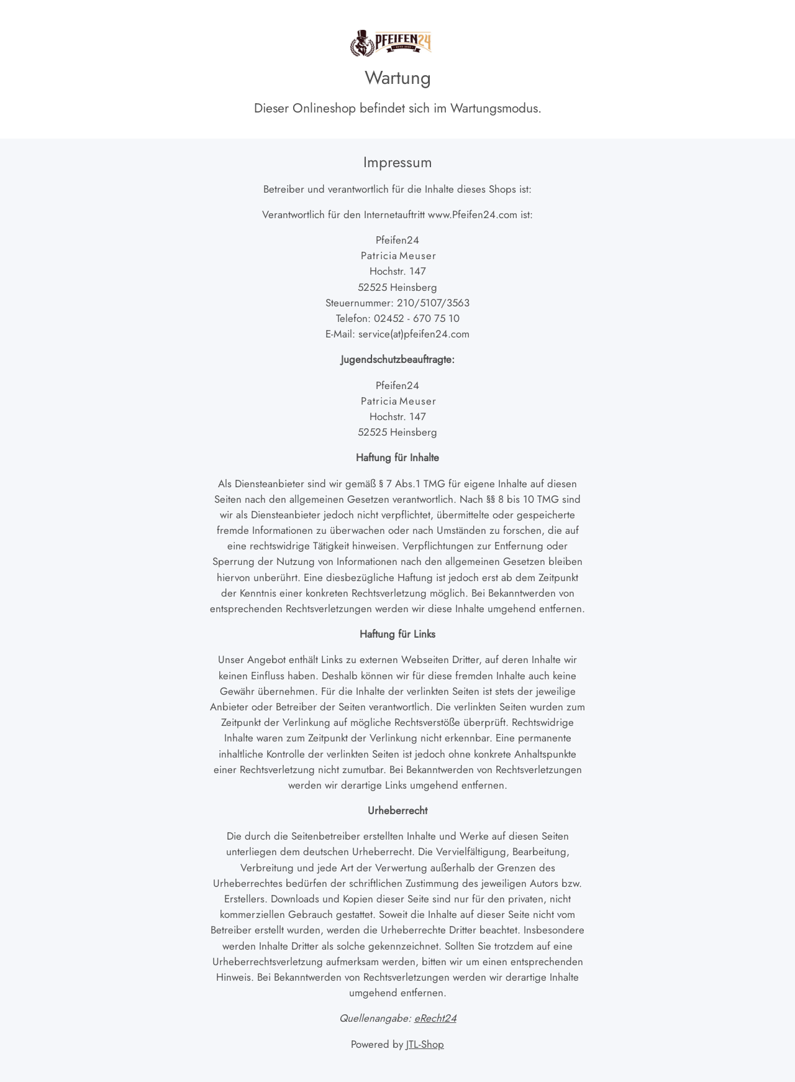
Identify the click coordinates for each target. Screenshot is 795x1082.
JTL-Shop (425, 1044)
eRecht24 (435, 1018)
